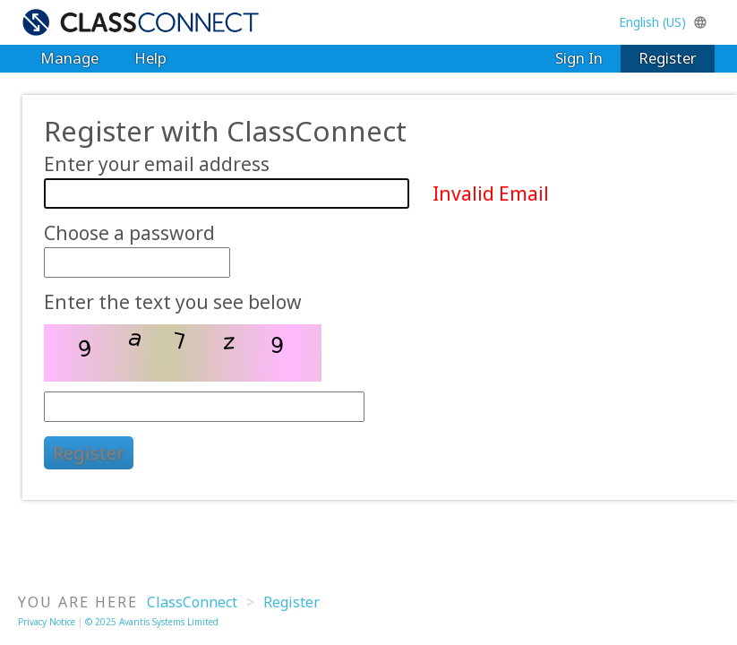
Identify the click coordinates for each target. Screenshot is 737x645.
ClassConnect (192, 602)
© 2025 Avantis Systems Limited (152, 621)
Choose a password (129, 233)
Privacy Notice (46, 621)
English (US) (663, 22)
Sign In (579, 57)
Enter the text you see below (173, 302)
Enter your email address (157, 164)
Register (667, 57)
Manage (69, 57)
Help (150, 57)
